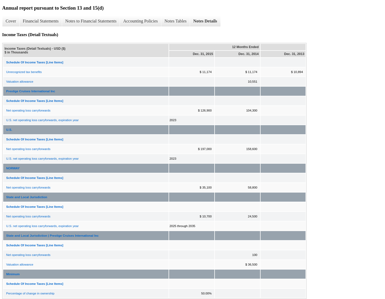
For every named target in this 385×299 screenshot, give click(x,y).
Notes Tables (176, 21)
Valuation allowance (19, 81)
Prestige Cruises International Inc (30, 91)
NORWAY (13, 168)
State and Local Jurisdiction (26, 197)
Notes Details (205, 21)
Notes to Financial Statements (91, 21)
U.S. (9, 129)
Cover (11, 21)
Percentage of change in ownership (30, 293)
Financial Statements (41, 21)
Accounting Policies (140, 21)
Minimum (13, 274)
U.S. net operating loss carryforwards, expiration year (42, 120)
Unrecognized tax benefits (24, 72)
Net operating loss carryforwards (28, 110)
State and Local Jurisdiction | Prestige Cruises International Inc (52, 235)
